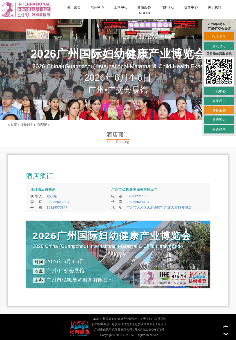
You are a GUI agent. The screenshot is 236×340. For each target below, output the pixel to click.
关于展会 (74, 7)
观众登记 (219, 46)
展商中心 (97, 7)
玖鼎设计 (160, 324)
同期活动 (167, 7)
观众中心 (120, 7)
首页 (14, 125)
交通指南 (219, 129)
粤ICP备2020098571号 (149, 329)
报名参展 (219, 36)
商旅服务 (144, 7)
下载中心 (219, 91)
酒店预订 (43, 125)
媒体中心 (191, 7)
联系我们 (160, 318)
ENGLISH (144, 13)
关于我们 (214, 7)
